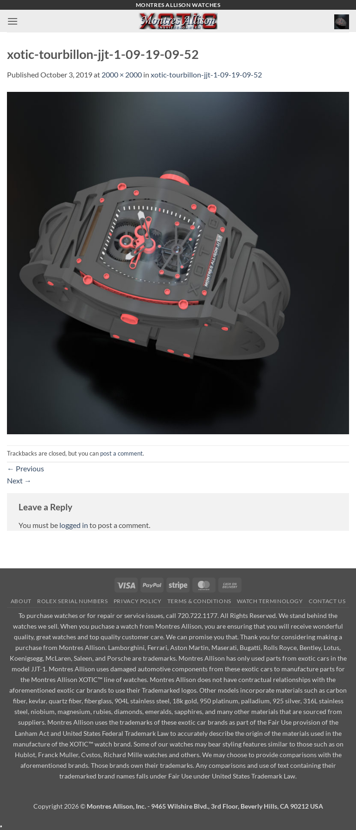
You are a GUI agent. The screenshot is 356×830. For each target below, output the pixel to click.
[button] (12, 21)
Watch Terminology (270, 601)
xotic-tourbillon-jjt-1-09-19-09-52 (206, 74)
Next (19, 480)
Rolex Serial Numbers (72, 601)
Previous (25, 468)
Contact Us (327, 601)
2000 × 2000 (122, 74)
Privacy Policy (138, 601)
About (21, 601)
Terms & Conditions (199, 601)
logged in (73, 525)
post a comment (121, 453)
